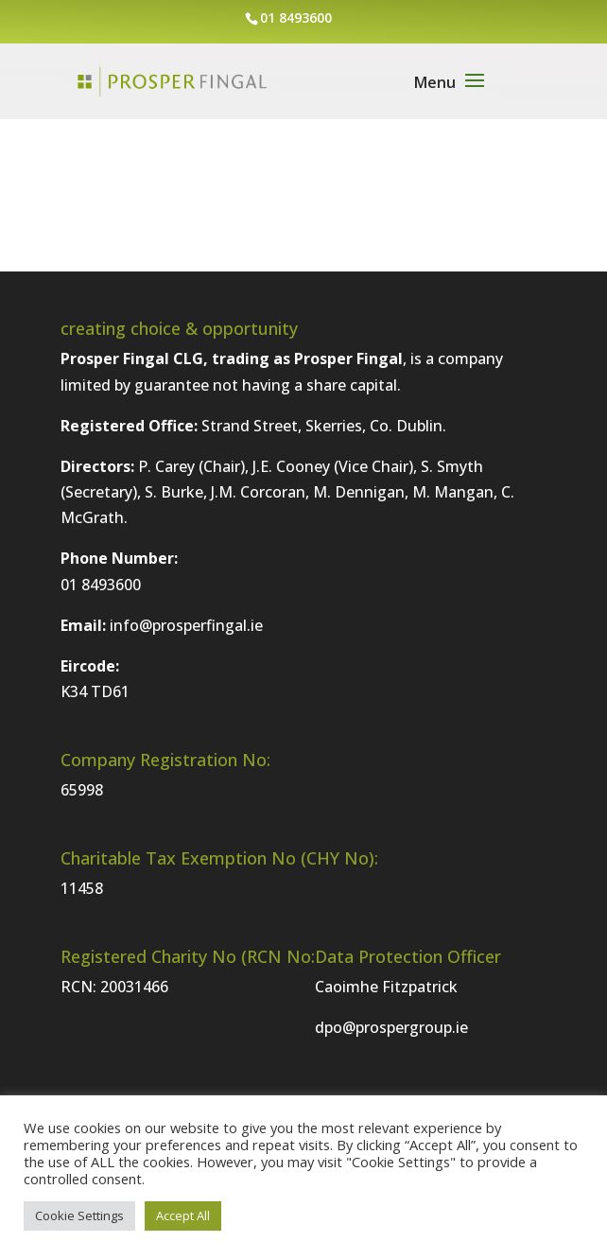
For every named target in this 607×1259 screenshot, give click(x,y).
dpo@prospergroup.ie (391, 1027)
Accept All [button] (183, 1215)
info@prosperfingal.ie (186, 625)
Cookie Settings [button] (79, 1215)
